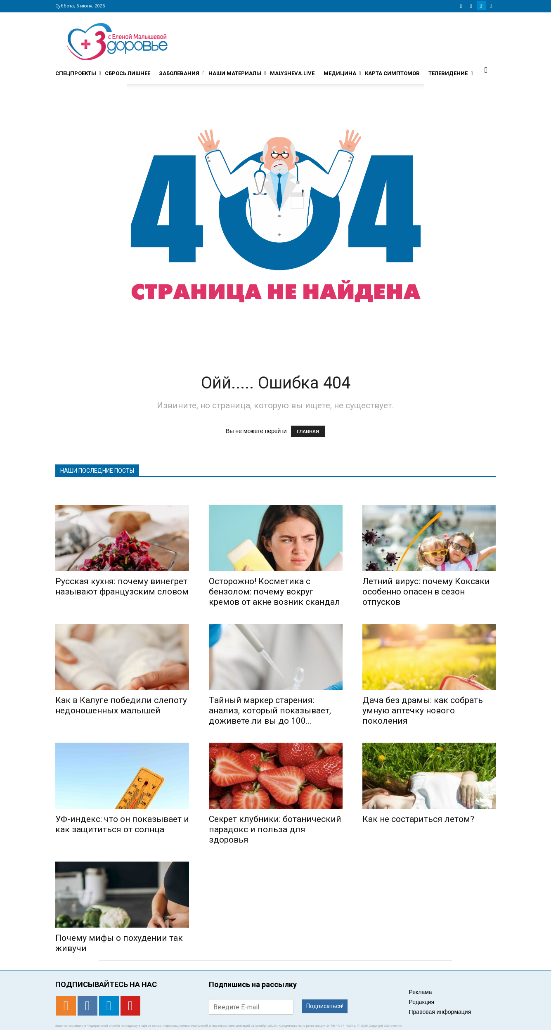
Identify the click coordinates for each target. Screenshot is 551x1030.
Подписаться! (324, 1006)
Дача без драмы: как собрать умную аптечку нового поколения (422, 710)
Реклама (420, 992)
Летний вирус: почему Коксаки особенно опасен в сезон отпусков (426, 591)
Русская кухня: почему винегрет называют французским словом (122, 586)
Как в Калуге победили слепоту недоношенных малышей (121, 705)
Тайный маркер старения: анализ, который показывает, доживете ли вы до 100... (270, 710)
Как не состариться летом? (418, 819)
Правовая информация (440, 1012)
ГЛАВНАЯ (308, 431)
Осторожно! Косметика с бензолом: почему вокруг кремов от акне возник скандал (274, 591)
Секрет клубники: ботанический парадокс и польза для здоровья (275, 829)
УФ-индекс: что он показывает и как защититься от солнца (122, 824)
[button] (486, 70)
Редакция (422, 1002)
